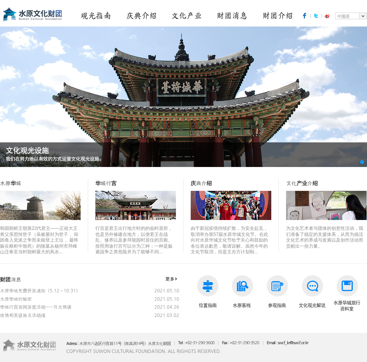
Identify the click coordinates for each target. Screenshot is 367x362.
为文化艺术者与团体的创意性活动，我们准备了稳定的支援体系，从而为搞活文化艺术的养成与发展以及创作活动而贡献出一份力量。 (326, 227)
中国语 (343, 16)
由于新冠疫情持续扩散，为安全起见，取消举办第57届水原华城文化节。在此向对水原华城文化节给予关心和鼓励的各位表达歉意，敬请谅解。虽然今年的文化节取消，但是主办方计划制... (231, 229)
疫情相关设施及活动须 (22, 315)
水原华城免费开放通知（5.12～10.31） (40, 291)
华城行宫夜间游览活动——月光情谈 (36, 307)
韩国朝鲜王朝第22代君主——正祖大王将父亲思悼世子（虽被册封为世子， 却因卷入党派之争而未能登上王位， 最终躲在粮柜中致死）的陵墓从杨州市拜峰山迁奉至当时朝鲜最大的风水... (40, 229)
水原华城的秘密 (16, 299)
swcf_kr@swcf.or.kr (293, 343)
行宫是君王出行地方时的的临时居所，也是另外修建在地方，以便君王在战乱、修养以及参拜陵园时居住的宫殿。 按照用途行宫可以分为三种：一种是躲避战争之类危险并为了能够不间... (135, 229)
